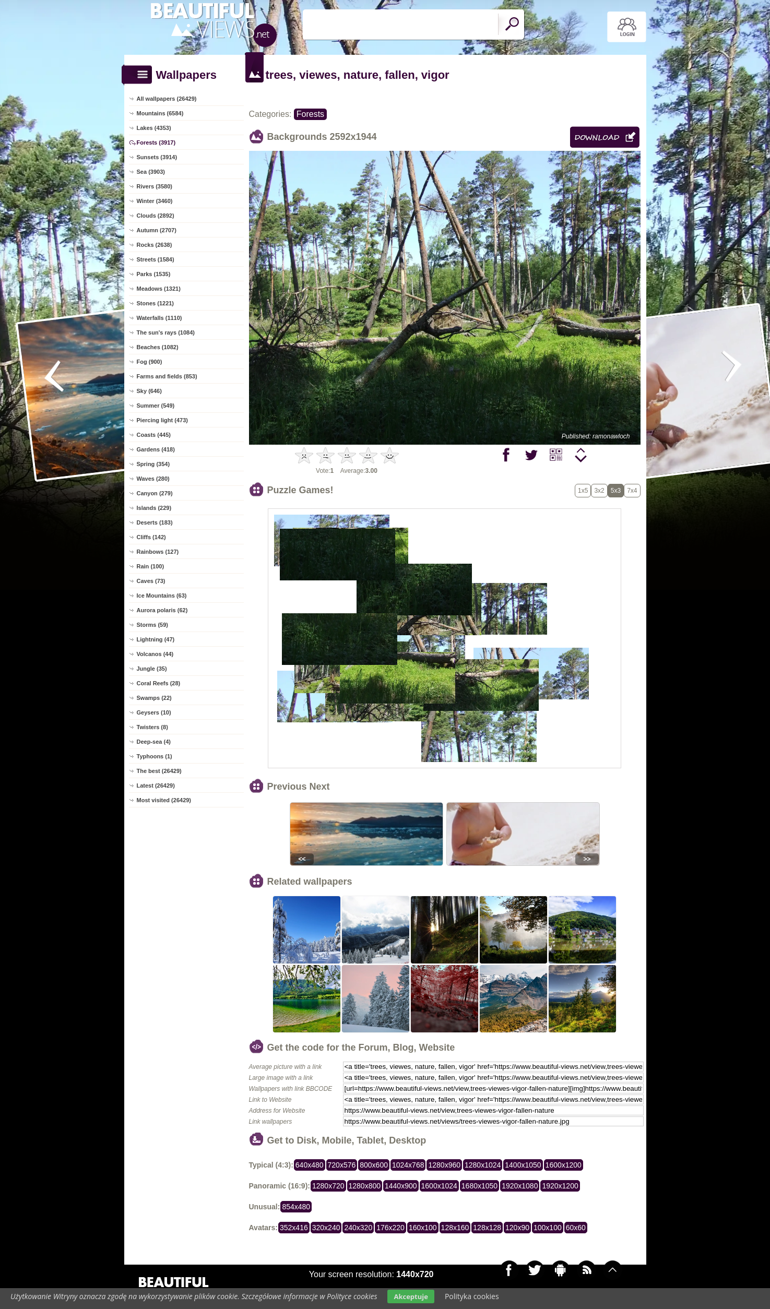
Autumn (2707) (156, 230)
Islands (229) (154, 508)
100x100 (548, 1227)
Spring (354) (153, 464)
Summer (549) (156, 405)
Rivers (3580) (155, 186)
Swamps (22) (154, 698)
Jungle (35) (152, 668)
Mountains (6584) (160, 113)
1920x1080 (520, 1186)
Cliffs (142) (151, 537)
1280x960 (444, 1165)
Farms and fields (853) (167, 376)
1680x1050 (479, 1186)
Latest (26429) (156, 785)
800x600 (374, 1165)
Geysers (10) (154, 712)
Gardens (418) (156, 449)
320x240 (326, 1227)
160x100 (423, 1227)
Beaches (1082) (158, 347)
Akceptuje (411, 1296)
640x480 (309, 1165)
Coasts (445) (154, 435)
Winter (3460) (155, 201)
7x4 (632, 490)
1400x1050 (523, 1165)
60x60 (576, 1227)
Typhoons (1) (154, 756)
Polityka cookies (472, 1296)
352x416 (294, 1227)
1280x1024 (483, 1165)
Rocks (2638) (154, 245)
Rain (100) (150, 566)
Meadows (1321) (159, 288)
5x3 (616, 490)
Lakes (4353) (154, 128)
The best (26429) (159, 771)
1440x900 (401, 1186)
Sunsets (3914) (157, 157)
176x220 (390, 1227)
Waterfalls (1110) (159, 318)
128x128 (487, 1227)
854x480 (296, 1207)
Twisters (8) (152, 727)
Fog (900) (149, 362)
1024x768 (408, 1165)
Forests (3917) (156, 142)
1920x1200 (560, 1186)
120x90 (517, 1227)
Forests (310, 114)
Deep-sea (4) (154, 742)
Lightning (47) (156, 639)
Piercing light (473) (162, 420)
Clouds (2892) (155, 215)
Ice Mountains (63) (162, 595)
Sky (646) (149, 391)
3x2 (599, 490)
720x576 (342, 1165)
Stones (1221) (155, 303)
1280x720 (328, 1186)
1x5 (583, 490)
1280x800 (365, 1186)
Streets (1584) (155, 259)
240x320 (358, 1227)
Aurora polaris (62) (162, 610)
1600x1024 (439, 1186)
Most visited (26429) (164, 800)
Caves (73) (151, 581)
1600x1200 (564, 1165)
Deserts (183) (155, 522)
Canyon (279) (155, 493)
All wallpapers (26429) (167, 99)
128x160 (455, 1227)
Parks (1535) (154, 274)
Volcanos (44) (155, 654)
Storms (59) (153, 625)
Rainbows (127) (158, 552)
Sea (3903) (151, 172)
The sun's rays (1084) (166, 332)
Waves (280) (153, 478)
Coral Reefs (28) (159, 683)
